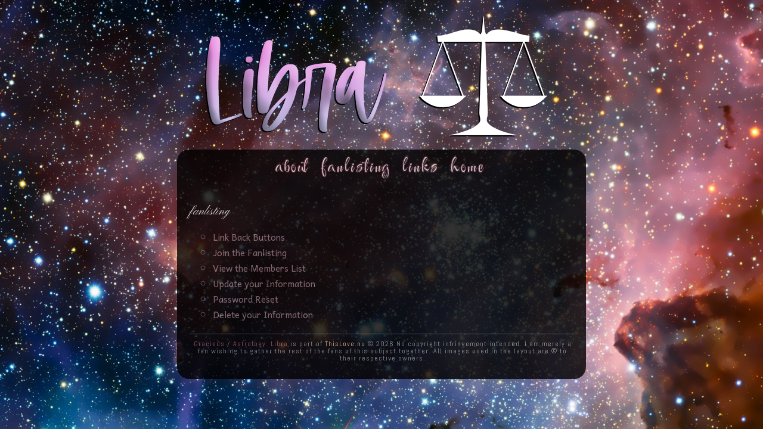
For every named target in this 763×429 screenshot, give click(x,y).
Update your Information (264, 283)
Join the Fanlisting (250, 252)
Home (468, 167)
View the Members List (259, 268)
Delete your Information (263, 314)
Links (420, 167)
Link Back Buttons (249, 237)
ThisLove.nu (345, 344)
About (292, 167)
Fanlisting (355, 167)
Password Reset (245, 299)
